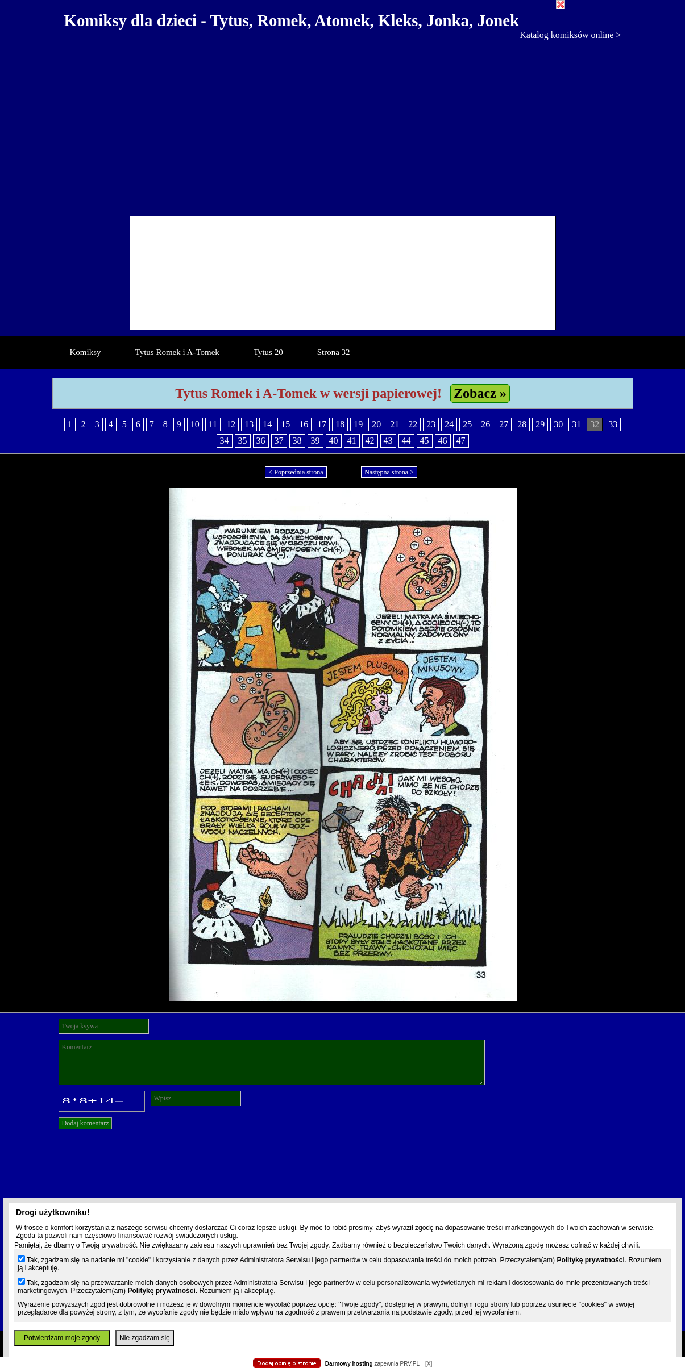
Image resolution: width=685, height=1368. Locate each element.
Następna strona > (389, 472)
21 (394, 424)
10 (195, 424)
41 (351, 440)
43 (388, 440)
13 (249, 424)
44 (406, 440)
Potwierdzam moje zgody (62, 1338)
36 (260, 440)
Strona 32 (333, 352)
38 (297, 440)
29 (540, 424)
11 (213, 424)
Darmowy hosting (349, 1364)
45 (424, 440)
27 (503, 424)
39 (315, 440)
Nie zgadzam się (144, 1338)
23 (430, 424)
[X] (428, 1364)
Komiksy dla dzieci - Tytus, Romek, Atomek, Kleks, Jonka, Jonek (292, 20)
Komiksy (85, 352)
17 (321, 424)
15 (285, 424)
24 (449, 424)
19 (358, 424)
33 (612, 424)
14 (267, 424)
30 (558, 424)
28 (521, 424)
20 (376, 424)
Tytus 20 (268, 352)
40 (333, 440)
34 (224, 440)
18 (339, 424)
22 (412, 424)
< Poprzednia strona (295, 472)
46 (442, 440)
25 (467, 424)
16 (303, 424)
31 (576, 424)
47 (461, 440)
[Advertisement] (343, 125)
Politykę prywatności (590, 1260)
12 (230, 424)
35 (242, 440)
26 (485, 424)
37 (279, 440)
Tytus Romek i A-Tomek (177, 352)
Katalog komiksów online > (570, 35)
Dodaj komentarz (85, 1123)
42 (370, 440)
